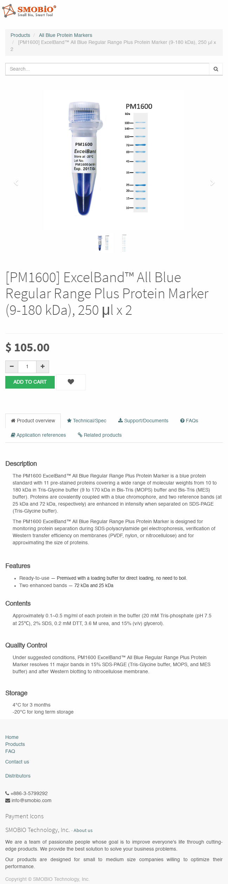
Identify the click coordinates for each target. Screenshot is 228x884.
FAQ (10, 751)
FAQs (189, 420)
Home (12, 737)
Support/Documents (143, 420)
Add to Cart (30, 382)
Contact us (17, 762)
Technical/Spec (86, 420)
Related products (100, 435)
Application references (38, 435)
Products (20, 35)
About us (83, 830)
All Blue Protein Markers (65, 35)
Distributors (18, 776)
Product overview (33, 420)
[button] (18, 179)
